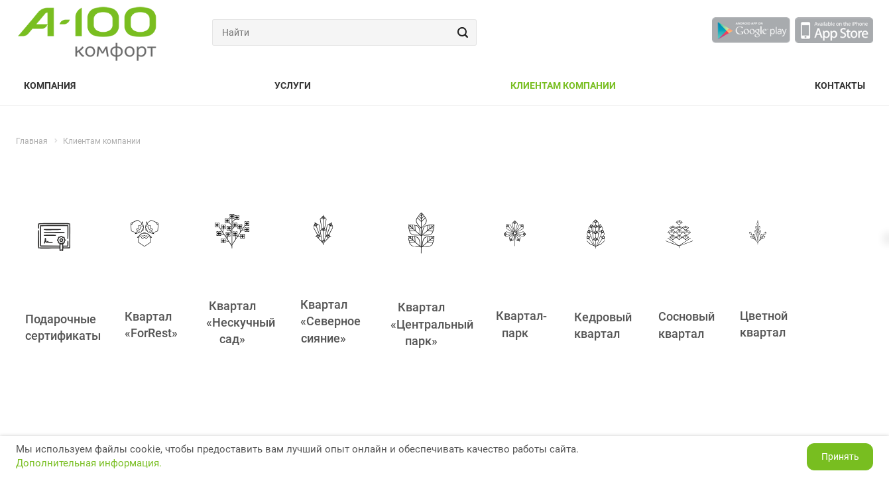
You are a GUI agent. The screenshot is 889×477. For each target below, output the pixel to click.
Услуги (292, 85)
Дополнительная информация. (89, 463)
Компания (50, 85)
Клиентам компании (563, 85)
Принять (840, 456)
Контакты (840, 85)
